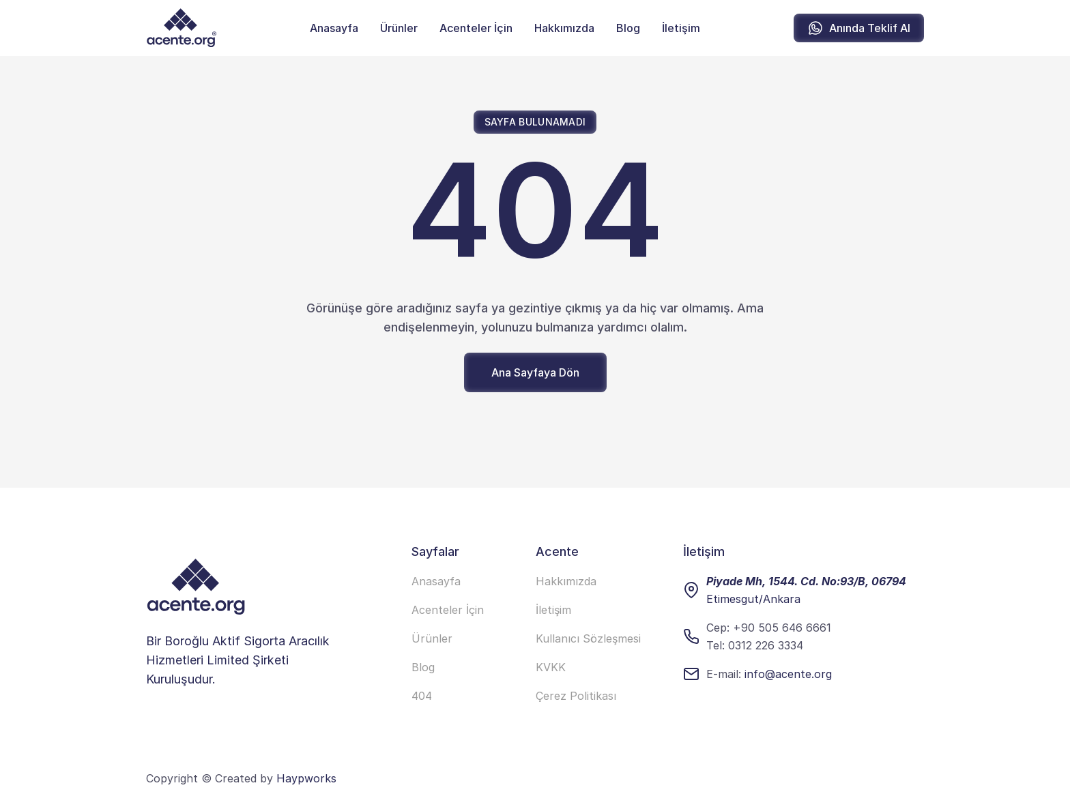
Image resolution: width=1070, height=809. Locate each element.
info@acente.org (788, 674)
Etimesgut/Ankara (753, 599)
